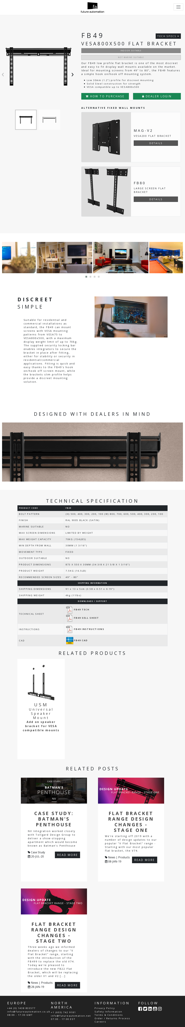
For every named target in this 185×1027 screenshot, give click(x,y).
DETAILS (156, 143)
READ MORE (67, 855)
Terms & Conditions (109, 1014)
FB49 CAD (77, 640)
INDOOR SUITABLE (131, 50)
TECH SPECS (168, 36)
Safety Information (108, 1011)
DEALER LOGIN (157, 96)
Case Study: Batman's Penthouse (54, 819)
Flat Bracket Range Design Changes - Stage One (131, 821)
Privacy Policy (105, 1008)
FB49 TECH (77, 609)
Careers (100, 1021)
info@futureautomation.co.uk (28, 1011)
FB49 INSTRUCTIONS (85, 629)
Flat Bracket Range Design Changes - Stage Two (54, 932)
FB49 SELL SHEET (82, 617)
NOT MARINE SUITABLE (131, 57)
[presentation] (4, 73)
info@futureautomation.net (71, 1015)
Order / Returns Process (112, 1018)
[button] (86, 276)
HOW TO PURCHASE (105, 96)
